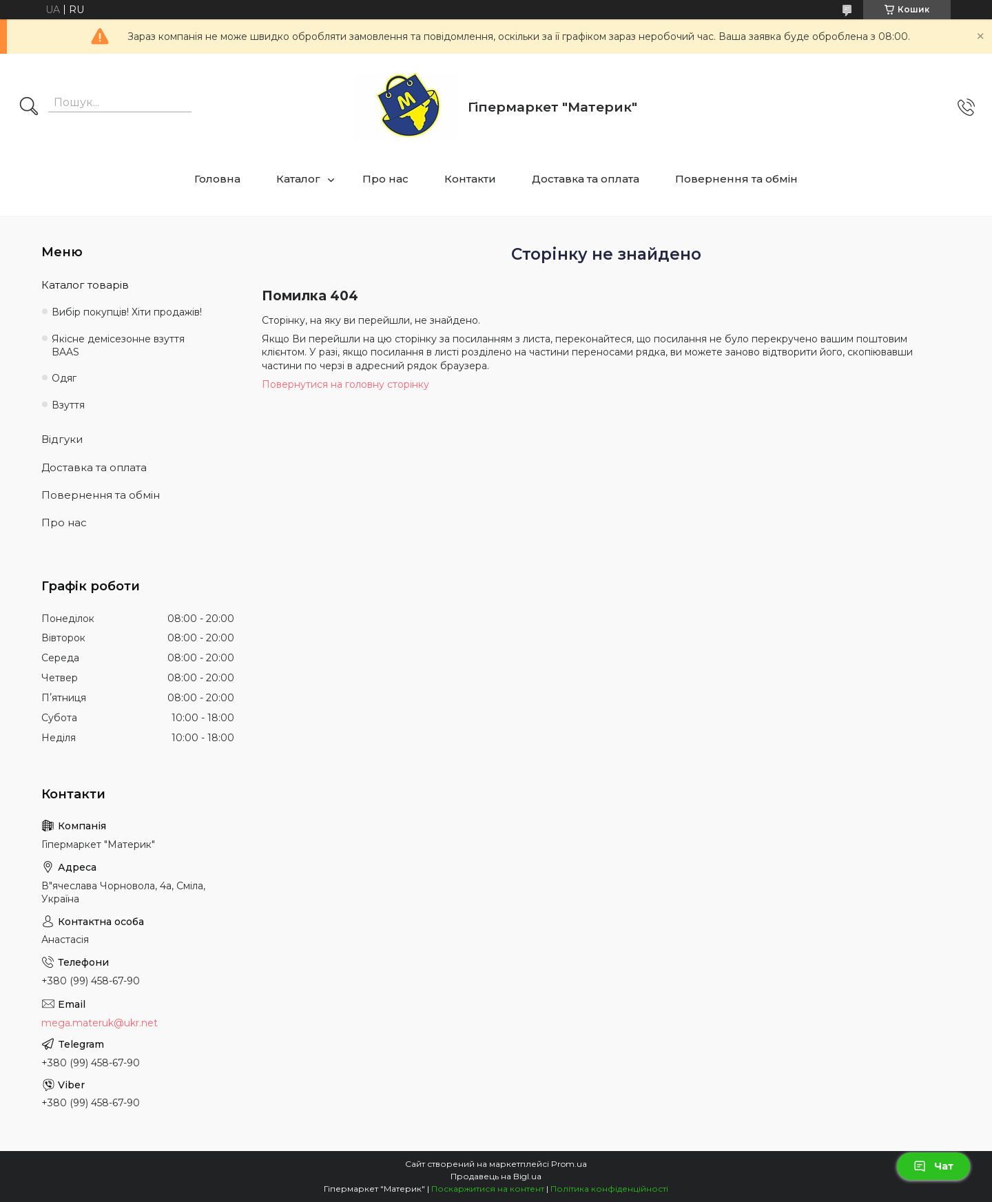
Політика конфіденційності (609, 1188)
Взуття (68, 405)
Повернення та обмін (736, 178)
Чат (933, 1166)
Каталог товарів (85, 284)
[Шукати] (29, 107)
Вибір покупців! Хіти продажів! (127, 312)
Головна (217, 178)
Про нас (385, 178)
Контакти (470, 178)
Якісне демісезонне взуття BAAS (118, 345)
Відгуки (62, 439)
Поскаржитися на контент (487, 1188)
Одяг (64, 378)
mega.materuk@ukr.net (99, 1023)
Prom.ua (569, 1164)
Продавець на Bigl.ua (496, 1176)
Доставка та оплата (585, 178)
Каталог (298, 178)
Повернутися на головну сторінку (345, 384)
